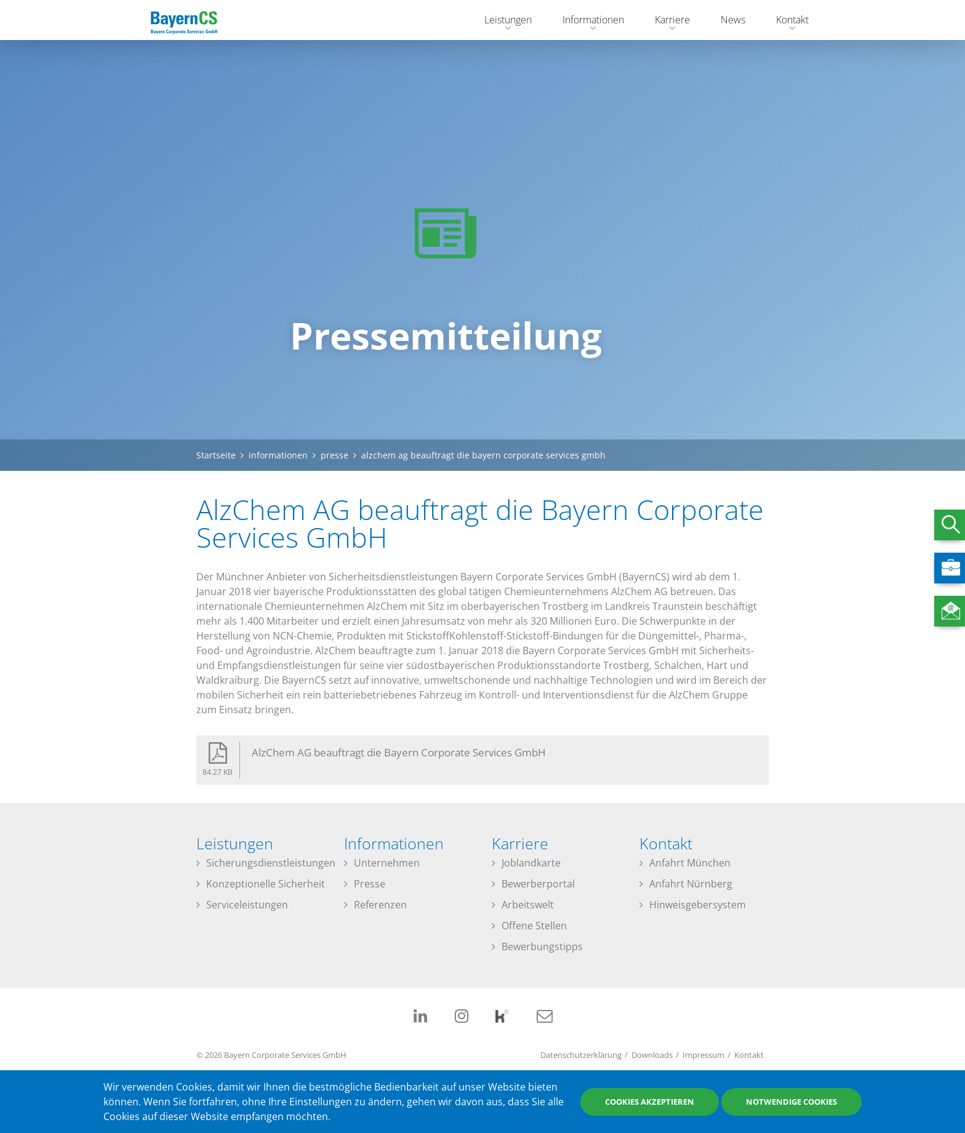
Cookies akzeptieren (649, 1101)
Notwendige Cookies (791, 1101)
